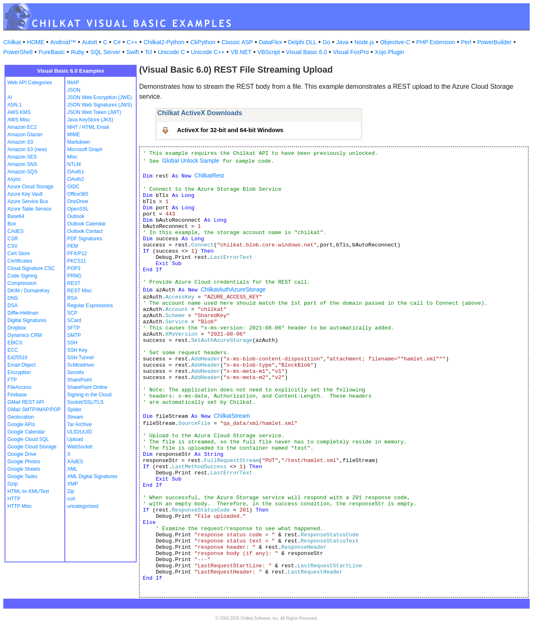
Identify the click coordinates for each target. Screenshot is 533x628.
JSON (74, 90)
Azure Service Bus (27, 201)
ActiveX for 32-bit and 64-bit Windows (230, 130)
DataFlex (270, 42)
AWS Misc (18, 120)
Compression (22, 283)
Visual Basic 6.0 (306, 52)
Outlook (75, 216)
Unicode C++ (208, 52)
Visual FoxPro (351, 52)
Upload (75, 439)
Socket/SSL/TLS (85, 402)
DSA (12, 305)
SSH (72, 343)
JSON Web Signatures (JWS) (99, 105)
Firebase (17, 395)
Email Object (21, 365)
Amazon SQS (22, 172)
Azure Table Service (29, 209)
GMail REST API (25, 402)
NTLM (74, 164)
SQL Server (105, 52)
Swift (132, 52)
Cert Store (18, 253)
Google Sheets (23, 469)
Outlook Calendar (86, 224)
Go (326, 42)
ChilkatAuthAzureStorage (233, 289)
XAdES (75, 461)
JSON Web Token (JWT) (94, 112)
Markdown (78, 142)
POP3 (74, 268)
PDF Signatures (84, 239)
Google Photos (23, 461)
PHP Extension (435, 42)
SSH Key (77, 350)
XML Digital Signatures (92, 476)
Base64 (15, 216)
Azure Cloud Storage (30, 187)
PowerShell (18, 52)
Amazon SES (22, 157)
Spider (74, 409)
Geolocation (20, 417)
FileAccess (19, 387)
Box (11, 224)
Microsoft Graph (84, 149)
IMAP (73, 82)
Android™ (63, 42)
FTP (12, 380)
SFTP (73, 328)
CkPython (203, 42)
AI (9, 97)
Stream (75, 417)
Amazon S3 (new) (27, 149)
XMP (72, 484)
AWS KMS (19, 112)
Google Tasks (22, 476)
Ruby (78, 52)
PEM (72, 246)
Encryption (19, 372)
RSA (72, 298)
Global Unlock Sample (191, 160)
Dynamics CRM (24, 335)
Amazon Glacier (25, 134)
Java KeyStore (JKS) (90, 120)
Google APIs (21, 424)
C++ (132, 42)
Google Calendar (26, 432)
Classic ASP (237, 42)
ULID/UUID (79, 432)
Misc (72, 157)
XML (72, 469)
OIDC (73, 187)
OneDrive (77, 201)
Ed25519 (17, 357)
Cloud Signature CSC (31, 268)
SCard (74, 320)
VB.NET (241, 52)
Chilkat (12, 42)
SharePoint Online (87, 387)
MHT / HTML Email (88, 127)
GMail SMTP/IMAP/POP (34, 409)
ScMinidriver (81, 365)
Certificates (19, 261)
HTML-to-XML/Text (28, 491)
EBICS (14, 343)
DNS (12, 298)
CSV (12, 246)
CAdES (15, 231)
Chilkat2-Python (164, 42)
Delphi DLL (302, 42)
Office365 (77, 194)
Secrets (75, 372)
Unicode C (171, 52)
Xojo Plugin (389, 52)
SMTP (74, 335)
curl (71, 499)
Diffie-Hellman (22, 313)
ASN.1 (14, 105)
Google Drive (21, 454)
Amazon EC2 (22, 127)
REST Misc (79, 291)
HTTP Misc (19, 506)
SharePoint (79, 380)
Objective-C (395, 42)
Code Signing (22, 276)
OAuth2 (75, 179)
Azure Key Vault (25, 194)
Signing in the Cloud (89, 395)
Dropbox (16, 328)
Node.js (364, 42)
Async (14, 179)
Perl (466, 42)
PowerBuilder (494, 42)
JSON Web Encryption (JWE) (99, 97)
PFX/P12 (77, 253)
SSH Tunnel (80, 357)
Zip (70, 491)
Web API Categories (29, 82)
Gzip (12, 484)
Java (342, 42)
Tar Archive (79, 424)
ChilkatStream (232, 415)
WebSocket (79, 447)
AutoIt (89, 42)
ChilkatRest (209, 175)
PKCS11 (76, 261)
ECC (12, 350)
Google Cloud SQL (28, 439)
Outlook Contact (85, 231)
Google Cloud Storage (32, 447)
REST (74, 283)
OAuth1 (75, 172)
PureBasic (51, 52)
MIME (73, 134)
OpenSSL (78, 209)
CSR (12, 239)
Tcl (148, 52)
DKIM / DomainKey (28, 291)
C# (117, 42)
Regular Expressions (90, 305)
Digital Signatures (26, 320)
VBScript (269, 52)
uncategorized (82, 506)
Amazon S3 (20, 142)
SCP (72, 313)
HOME (35, 42)
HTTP (13, 499)
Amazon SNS (22, 164)
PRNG (74, 276)
